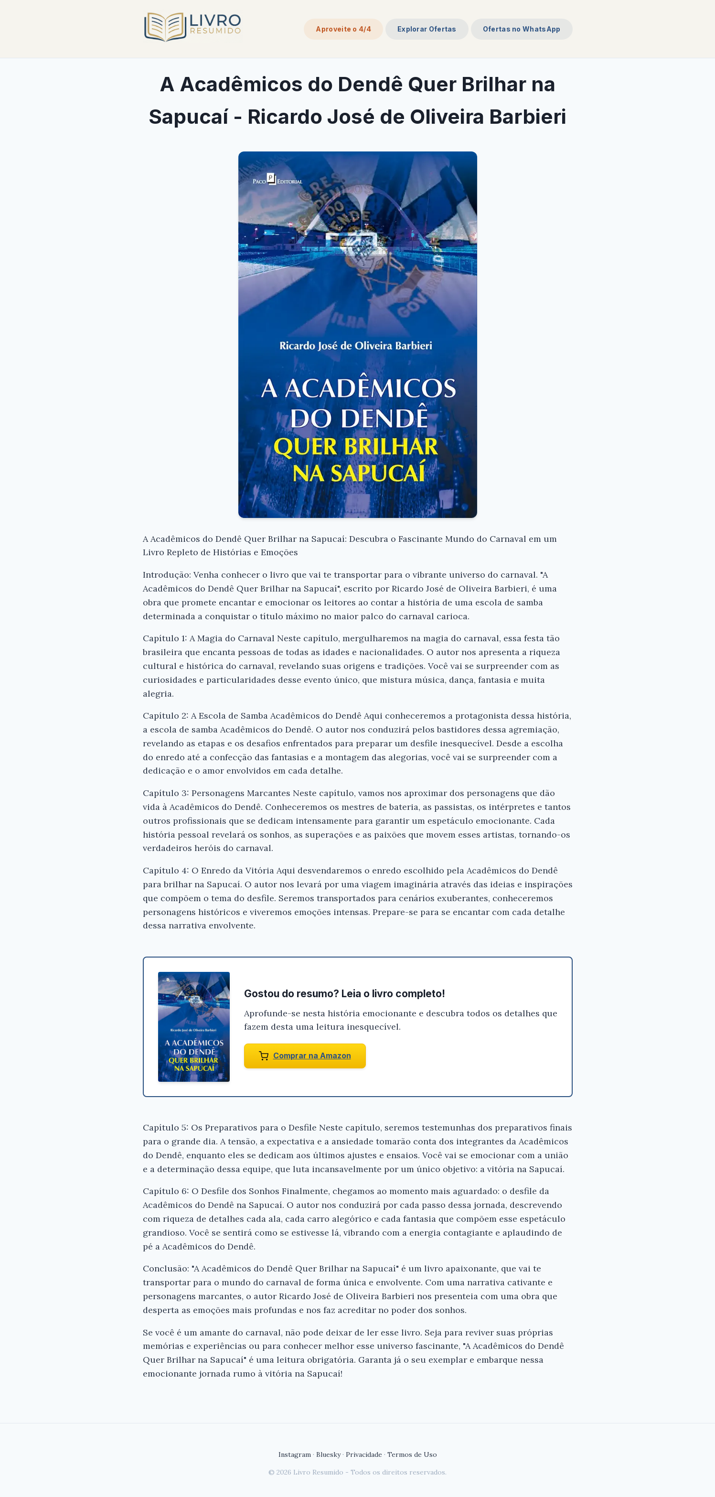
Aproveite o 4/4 (343, 29)
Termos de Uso (412, 1454)
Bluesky (328, 1454)
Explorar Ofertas (427, 29)
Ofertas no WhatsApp (522, 29)
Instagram (294, 1454)
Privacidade (364, 1454)
